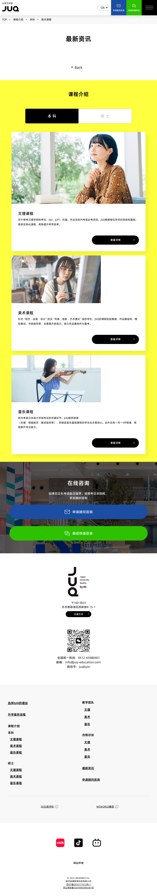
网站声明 (78, 863)
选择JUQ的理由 (18, 703)
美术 (87, 717)
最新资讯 (88, 768)
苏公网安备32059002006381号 (78, 887)
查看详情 (115, 240)
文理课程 (16, 739)
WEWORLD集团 (107, 806)
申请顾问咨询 (78, 512)
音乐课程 (16, 752)
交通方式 (78, 614)
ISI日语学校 (49, 806)
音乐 (87, 724)
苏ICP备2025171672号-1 (78, 884)
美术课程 (16, 746)
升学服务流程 (17, 714)
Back (78, 67)
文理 (87, 710)
